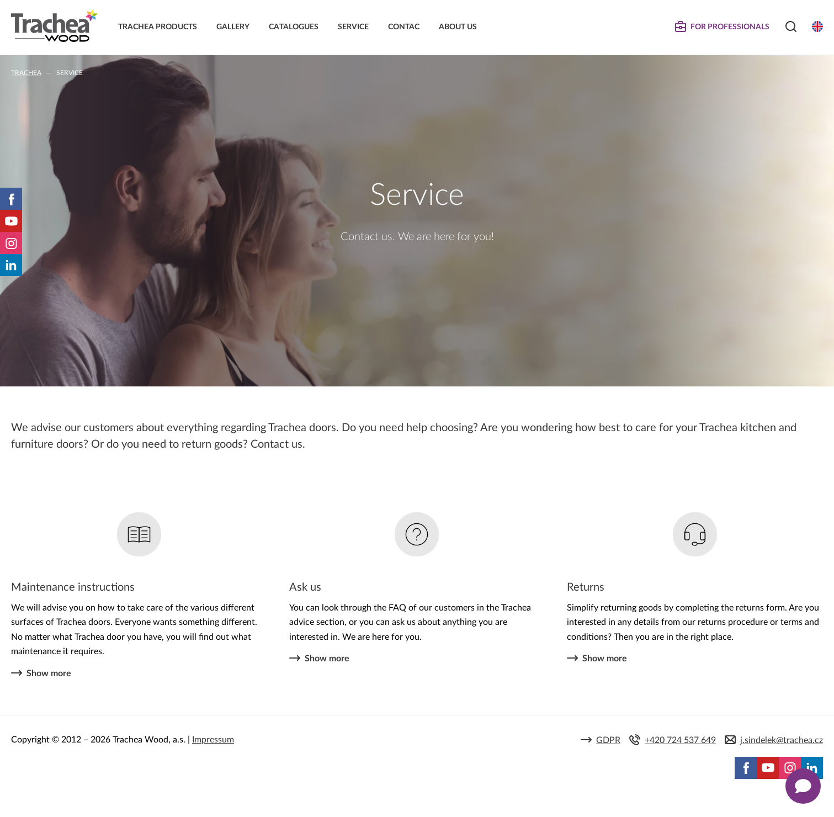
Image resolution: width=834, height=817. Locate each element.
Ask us (305, 587)
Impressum (213, 739)
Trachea (26, 73)
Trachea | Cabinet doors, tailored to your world (54, 26)
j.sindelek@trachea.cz (781, 740)
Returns (585, 587)
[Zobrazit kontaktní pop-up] (803, 786)
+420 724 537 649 (680, 740)
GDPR (608, 740)
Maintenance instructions (73, 587)
